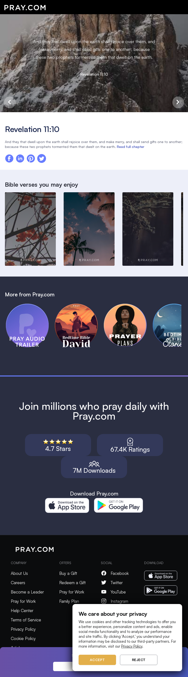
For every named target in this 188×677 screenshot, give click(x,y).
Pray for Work (23, 601)
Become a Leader (27, 591)
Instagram (114, 601)
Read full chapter (130, 147)
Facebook (115, 573)
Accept (97, 660)
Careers (18, 582)
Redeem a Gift (72, 582)
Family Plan (69, 601)
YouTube (113, 591)
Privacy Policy (23, 629)
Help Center (22, 610)
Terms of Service (26, 619)
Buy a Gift (68, 573)
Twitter (112, 582)
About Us (19, 573)
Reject (139, 660)
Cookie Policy (23, 638)
